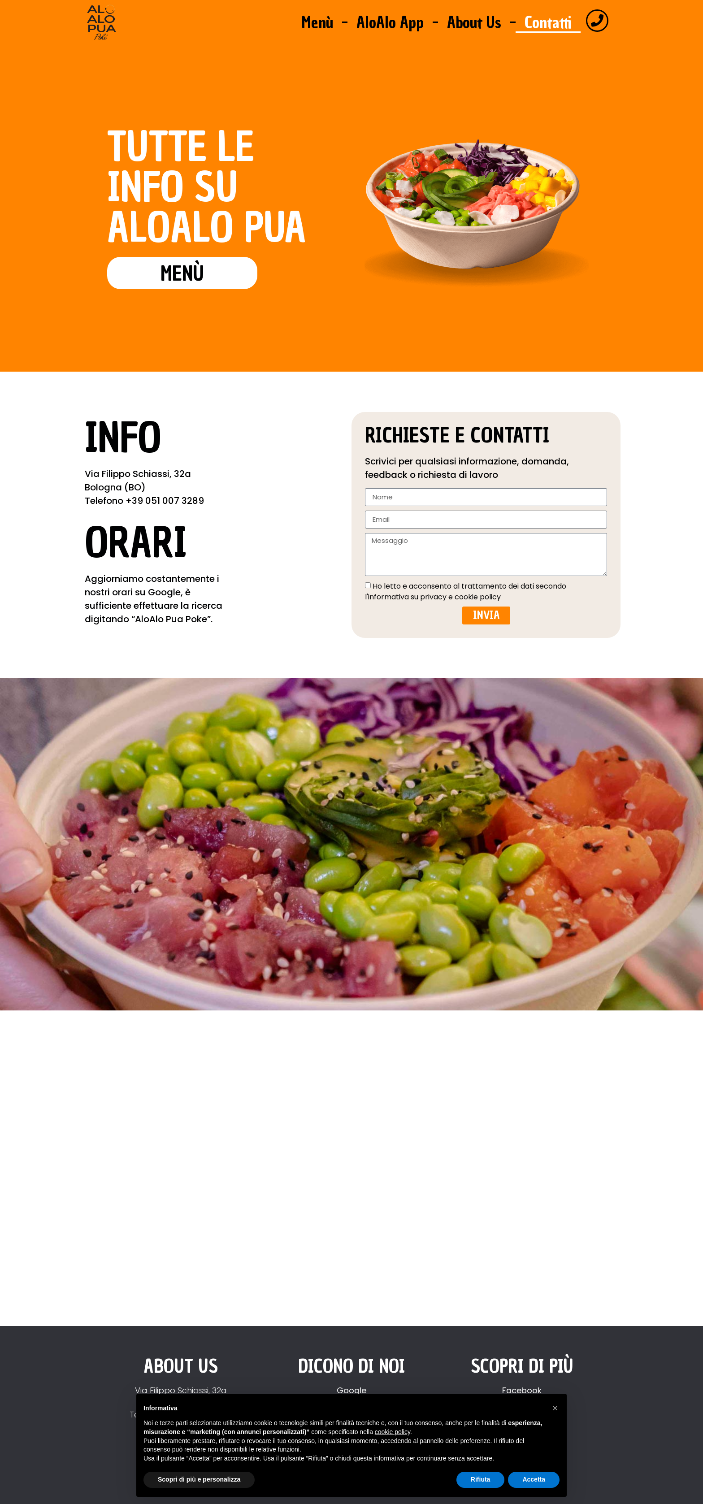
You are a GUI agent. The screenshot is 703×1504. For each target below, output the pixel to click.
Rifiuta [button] (480, 1479)
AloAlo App (390, 22)
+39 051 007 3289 (165, 500)
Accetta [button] (533, 1479)
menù (182, 273)
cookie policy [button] (392, 1431)
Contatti (548, 22)
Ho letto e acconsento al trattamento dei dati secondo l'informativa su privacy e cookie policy (465, 591)
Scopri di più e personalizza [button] (199, 1479)
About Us (474, 22)
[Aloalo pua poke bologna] (351, 1172)
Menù (317, 22)
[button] (555, 1408)
